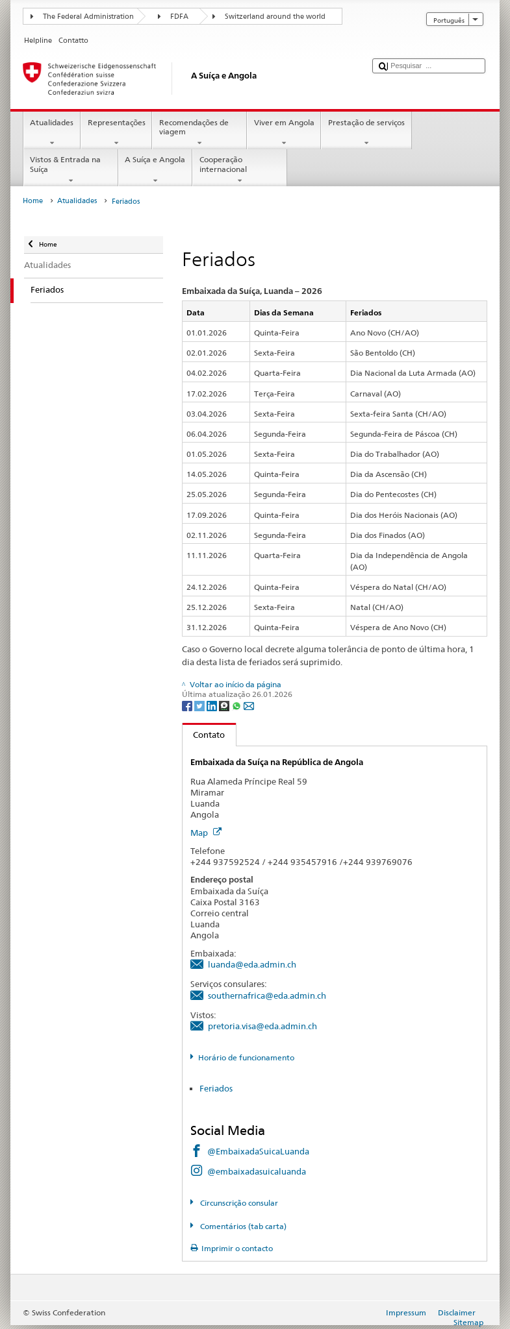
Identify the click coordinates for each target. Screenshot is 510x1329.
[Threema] (225, 705)
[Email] (249, 705)
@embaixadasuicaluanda (256, 1171)
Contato (204, 734)
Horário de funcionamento (246, 1057)
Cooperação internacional (240, 170)
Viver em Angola (284, 133)
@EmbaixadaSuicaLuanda (258, 1151)
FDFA (179, 16)
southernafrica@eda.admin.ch (267, 995)
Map (206, 832)
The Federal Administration (88, 16)
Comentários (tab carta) (242, 1226)
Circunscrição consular (238, 1203)
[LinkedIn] (213, 705)
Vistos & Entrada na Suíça (71, 170)
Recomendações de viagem (199, 133)
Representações (116, 133)
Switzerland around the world (275, 16)
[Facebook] (188, 705)
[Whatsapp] (237, 705)
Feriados (216, 1088)
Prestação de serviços (366, 133)
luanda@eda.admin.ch (252, 964)
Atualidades (52, 133)
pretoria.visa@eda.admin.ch (262, 1026)
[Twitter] (200, 705)
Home (33, 201)
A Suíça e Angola (155, 170)
